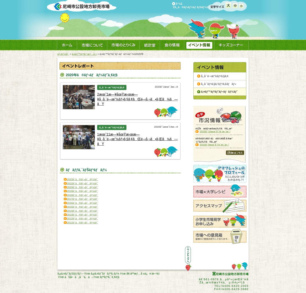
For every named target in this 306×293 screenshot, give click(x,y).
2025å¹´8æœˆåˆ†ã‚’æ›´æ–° (214, 144)
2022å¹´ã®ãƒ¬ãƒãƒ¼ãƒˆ (82, 183)
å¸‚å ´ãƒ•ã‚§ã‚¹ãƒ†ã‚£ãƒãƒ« (218, 84)
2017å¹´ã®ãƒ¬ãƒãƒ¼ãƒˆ (82, 199)
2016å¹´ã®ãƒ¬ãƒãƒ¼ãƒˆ (82, 203)
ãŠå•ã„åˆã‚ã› (79, 277)
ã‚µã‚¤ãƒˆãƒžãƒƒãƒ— (70, 273)
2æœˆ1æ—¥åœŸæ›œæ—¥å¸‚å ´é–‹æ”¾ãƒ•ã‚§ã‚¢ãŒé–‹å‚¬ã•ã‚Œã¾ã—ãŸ (137, 99)
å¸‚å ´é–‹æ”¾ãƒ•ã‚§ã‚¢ (214, 76)
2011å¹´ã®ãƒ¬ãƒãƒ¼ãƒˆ (82, 222)
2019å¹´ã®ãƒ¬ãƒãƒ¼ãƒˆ (82, 191)
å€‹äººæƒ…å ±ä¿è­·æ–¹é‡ (143, 273)
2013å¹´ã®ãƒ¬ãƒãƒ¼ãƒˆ (82, 214)
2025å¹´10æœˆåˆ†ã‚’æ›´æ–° (215, 131)
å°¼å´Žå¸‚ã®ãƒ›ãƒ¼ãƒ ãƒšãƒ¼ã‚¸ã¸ (193, 5)
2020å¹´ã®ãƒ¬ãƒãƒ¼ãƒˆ (82, 187)
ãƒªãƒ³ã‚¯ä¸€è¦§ (109, 277)
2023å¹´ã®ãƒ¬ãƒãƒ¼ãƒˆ (82, 179)
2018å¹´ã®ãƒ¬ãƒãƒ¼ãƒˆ (82, 195)
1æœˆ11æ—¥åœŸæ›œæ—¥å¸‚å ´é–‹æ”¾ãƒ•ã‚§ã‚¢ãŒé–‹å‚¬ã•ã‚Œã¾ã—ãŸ (137, 139)
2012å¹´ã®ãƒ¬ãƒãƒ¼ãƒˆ (82, 218)
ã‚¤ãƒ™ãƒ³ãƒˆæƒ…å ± (84, 54)
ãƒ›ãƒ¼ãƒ (63, 54)
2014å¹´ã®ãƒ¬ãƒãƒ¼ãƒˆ (82, 211)
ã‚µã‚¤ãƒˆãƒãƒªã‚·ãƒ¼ (105, 273)
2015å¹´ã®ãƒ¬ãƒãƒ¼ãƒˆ (82, 207)
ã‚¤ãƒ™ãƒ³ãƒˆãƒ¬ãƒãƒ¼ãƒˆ (219, 91)
